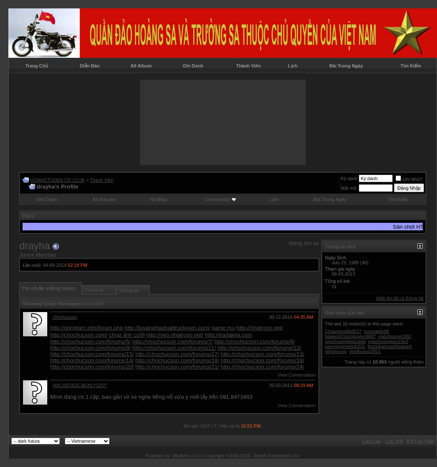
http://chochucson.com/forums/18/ (177, 360)
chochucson (65, 317)
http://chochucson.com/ (78, 335)
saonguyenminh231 (345, 346)
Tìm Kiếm (411, 65)
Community (220, 199)
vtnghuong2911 (365, 351)
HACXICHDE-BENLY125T (80, 385)
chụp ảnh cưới (127, 335)
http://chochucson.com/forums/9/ (90, 348)
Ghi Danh (193, 65)
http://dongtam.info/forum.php (86, 328)
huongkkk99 (376, 331)
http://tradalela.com (228, 335)
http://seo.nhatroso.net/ (174, 335)
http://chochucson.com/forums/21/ (177, 367)
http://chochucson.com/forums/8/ (255, 341)
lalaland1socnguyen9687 (350, 336)
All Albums (104, 199)
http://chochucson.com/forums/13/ (262, 354)
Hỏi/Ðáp (158, 199)
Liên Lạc (372, 441)
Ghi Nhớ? (409, 179)
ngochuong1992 (394, 336)
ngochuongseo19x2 (388, 341)
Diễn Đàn (90, 65)
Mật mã (348, 188)
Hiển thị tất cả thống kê (400, 298)
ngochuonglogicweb (345, 341)
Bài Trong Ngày (346, 65)
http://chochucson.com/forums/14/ (92, 360)
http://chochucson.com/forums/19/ (262, 360)
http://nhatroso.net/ (259, 328)
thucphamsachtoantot (389, 346)
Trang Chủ (37, 65)
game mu (223, 328)
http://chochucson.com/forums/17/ (177, 354)
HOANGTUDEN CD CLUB (58, 180)
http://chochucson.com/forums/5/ (90, 341)
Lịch (293, 65)
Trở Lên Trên (420, 441)
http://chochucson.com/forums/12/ (259, 348)
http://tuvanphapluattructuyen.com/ (167, 328)
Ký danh (349, 178)
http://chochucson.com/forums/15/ (92, 354)
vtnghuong (335, 351)
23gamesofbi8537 (343, 331)
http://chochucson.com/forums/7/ (172, 341)
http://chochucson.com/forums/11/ (174, 348)
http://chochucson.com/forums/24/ (262, 367)
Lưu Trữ (393, 441)
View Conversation (296, 374)
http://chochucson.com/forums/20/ (92, 367)
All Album (141, 65)
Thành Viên (248, 65)
